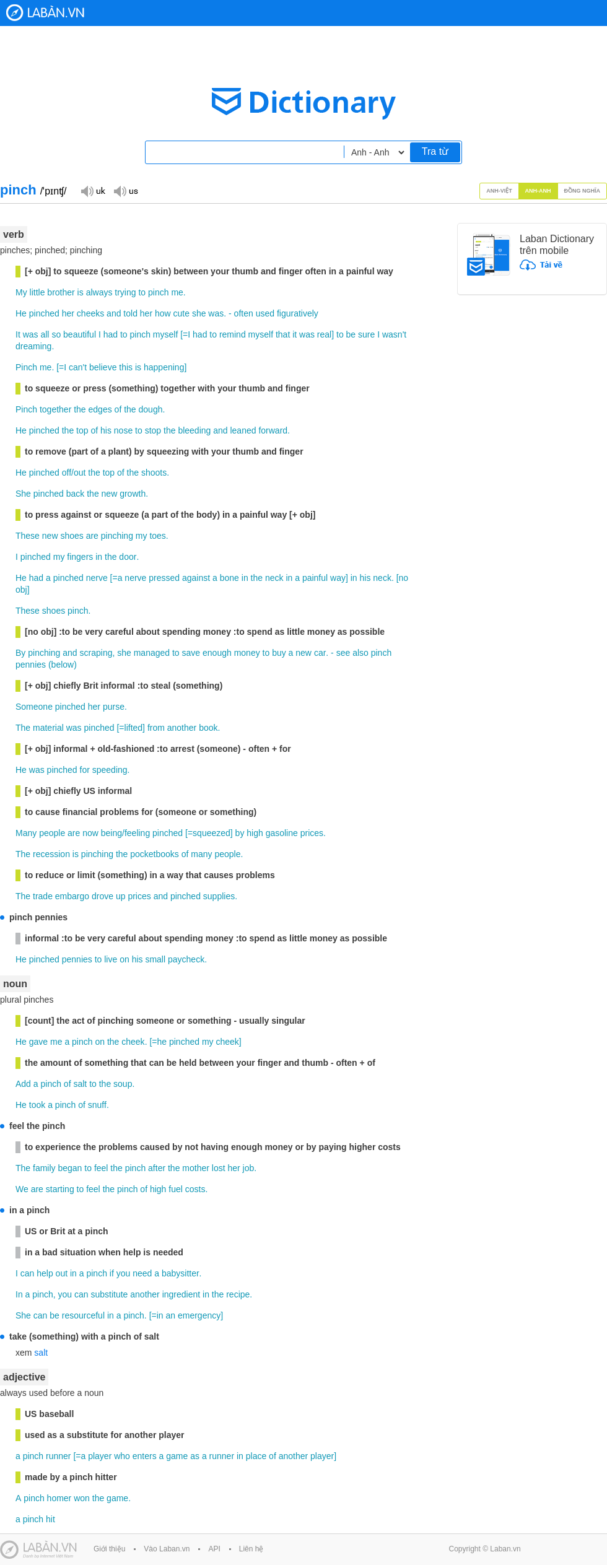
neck (274, 578)
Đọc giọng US (125, 190)
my (141, 536)
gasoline (282, 833)
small (155, 959)
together (55, 409)
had (110, 334)
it (294, 334)
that (283, 334)
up (121, 896)
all (44, 334)
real (324, 334)
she (199, 313)
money (247, 653)
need (142, 1273)
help (45, 1273)
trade (43, 896)
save (191, 653)
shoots (154, 472)
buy (279, 653)
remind (232, 334)
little (37, 292)
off (66, 472)
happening (164, 367)
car (320, 653)
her (68, 313)
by (240, 833)
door (127, 557)
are (92, 536)
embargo (72, 896)
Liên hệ (251, 1549)
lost (218, 1168)
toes (157, 536)
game (177, 1456)
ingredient (181, 1294)
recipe (238, 1294)
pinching (117, 536)
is (80, 292)
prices (311, 833)
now (90, 833)
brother (60, 292)
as (194, 1456)
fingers (80, 557)
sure (366, 334)
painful (315, 578)
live (110, 959)
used (265, 313)
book (208, 728)
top (82, 430)
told (130, 313)
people (52, 833)
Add (23, 1084)
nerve (97, 578)
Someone (34, 707)
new (110, 494)
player (99, 1456)
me (177, 292)
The (22, 728)
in (98, 557)
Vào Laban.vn (167, 1549)
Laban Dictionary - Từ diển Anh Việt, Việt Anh (45, 12)
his (105, 430)
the (79, 409)
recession (51, 854)
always (99, 292)
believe (102, 367)
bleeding (194, 430)
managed (152, 653)
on (124, 959)
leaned (243, 430)
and (114, 313)
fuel (175, 1189)
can (27, 1273)
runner (58, 1456)
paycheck (186, 959)
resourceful (83, 1315)
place (256, 1456)
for (85, 770)
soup (122, 1084)
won (82, 1498)
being (111, 833)
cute (181, 313)
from (156, 728)
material (48, 728)
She (23, 494)
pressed (164, 578)
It (17, 334)
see (343, 653)
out (79, 472)
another (181, 728)
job (249, 1168)
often (243, 313)
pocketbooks (154, 854)
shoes (71, 536)
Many (26, 833)
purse (113, 707)
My (21, 292)
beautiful (79, 334)
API (214, 1549)
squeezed (211, 833)
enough (217, 653)
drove (102, 896)
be (351, 334)
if (112, 1273)
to (142, 292)
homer (59, 1498)
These (27, 536)
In (19, 1294)
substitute (109, 1294)
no (404, 578)
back (75, 494)
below (62, 664)
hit (50, 1519)
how (163, 313)
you (123, 1273)
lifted (133, 728)
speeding (110, 770)
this (126, 367)
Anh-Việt (499, 191)
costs (195, 1189)
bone (229, 578)
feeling (137, 833)
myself (165, 334)
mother (195, 1168)
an (171, 1315)
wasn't (394, 334)
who (122, 1456)
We (21, 1189)
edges (100, 409)
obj (21, 590)
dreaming (33, 346)
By (20, 653)
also (360, 653)
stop (153, 430)
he (162, 1042)
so (56, 334)
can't (78, 367)
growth (133, 494)
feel (101, 1168)
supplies (219, 896)
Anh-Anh (538, 191)
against (196, 578)
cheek (132, 1042)
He (21, 313)
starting (60, 1189)
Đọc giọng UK (93, 190)
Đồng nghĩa (582, 191)
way (338, 578)
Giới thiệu (109, 1549)
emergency (199, 1315)
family (44, 1168)
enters (145, 1456)
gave (38, 1042)
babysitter (180, 1273)
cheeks (90, 313)
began (70, 1168)
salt (80, 1084)
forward (272, 430)
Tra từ (435, 151)
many (201, 854)
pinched (44, 313)
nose (123, 430)
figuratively (297, 313)
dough (151, 409)
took (37, 1105)
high (255, 833)
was (216, 313)
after (156, 1168)
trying (125, 292)
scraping (96, 653)
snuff (97, 1105)
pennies (30, 664)
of (118, 409)
